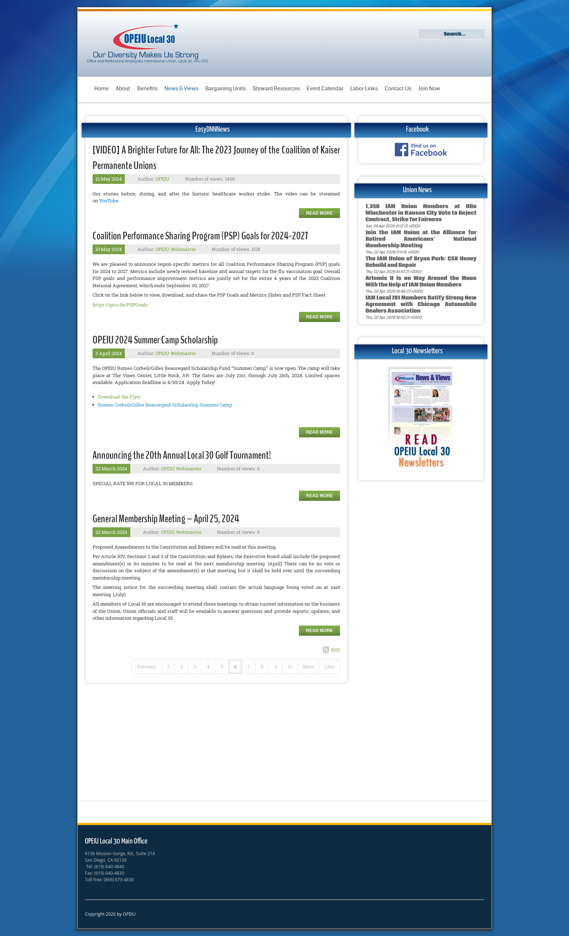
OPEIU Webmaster (175, 249)
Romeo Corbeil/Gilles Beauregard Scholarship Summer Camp (165, 404)
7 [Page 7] (248, 666)
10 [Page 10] (290, 666)
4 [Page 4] (208, 666)
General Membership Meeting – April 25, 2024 (166, 518)
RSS (335, 650)
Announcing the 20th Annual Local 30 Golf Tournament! (182, 455)
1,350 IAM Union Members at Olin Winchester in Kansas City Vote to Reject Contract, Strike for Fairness (420, 213)
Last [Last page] (330, 666)
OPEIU (162, 179)
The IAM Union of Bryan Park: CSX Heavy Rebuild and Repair (420, 262)
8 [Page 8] (262, 666)
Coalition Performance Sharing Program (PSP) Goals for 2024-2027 (200, 235)
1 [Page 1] (168, 666)
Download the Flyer (119, 396)
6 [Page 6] (235, 666)
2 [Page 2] (181, 666)
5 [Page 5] (222, 666)
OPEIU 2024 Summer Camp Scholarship (155, 340)
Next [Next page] (308, 666)
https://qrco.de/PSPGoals (120, 304)
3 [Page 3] (194, 666)
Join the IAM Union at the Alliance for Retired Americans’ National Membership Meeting (420, 239)
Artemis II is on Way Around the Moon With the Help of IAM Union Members (420, 281)
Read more (319, 213)
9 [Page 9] (275, 666)
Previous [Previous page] (146, 666)
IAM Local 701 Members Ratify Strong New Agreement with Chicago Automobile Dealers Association (420, 304)
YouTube (108, 200)
